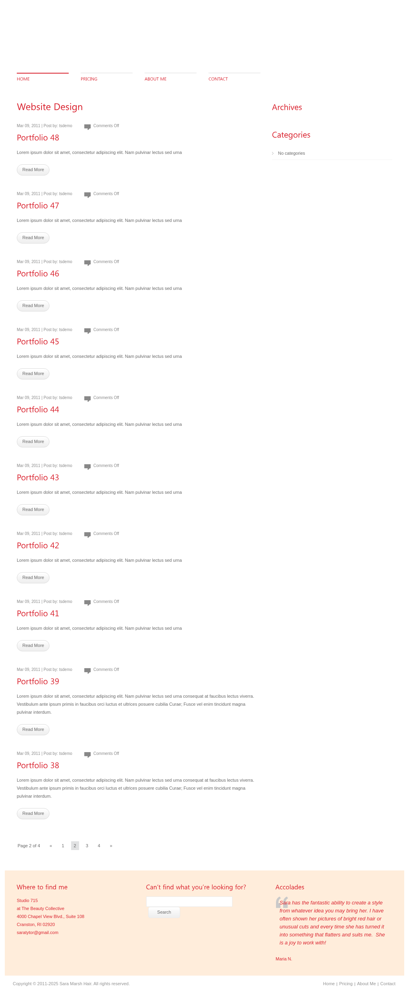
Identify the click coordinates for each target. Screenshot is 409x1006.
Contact (387, 983)
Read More (33, 169)
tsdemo (65, 126)
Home (329, 983)
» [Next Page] (111, 845)
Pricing (346, 983)
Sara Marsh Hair (75, 983)
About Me (366, 983)
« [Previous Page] (51, 845)
